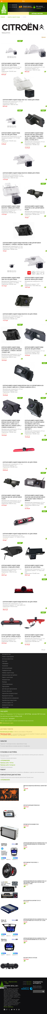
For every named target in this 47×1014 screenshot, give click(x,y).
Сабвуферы (5, 663)
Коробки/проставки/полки (9, 700)
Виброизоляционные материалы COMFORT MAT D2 (35, 786)
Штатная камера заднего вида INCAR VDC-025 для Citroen (20, 314)
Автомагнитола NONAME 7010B (31, 824)
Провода (4, 682)
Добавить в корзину (22, 73)
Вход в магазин (38, 13)
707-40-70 (27, 984)
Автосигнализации (7, 668)
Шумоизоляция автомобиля (9, 675)
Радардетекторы (6, 670)
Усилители (5, 666)
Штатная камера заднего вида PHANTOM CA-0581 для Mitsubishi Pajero (34, 207)
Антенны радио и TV (7, 702)
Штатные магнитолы (7, 659)
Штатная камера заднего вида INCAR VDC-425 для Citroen (20, 602)
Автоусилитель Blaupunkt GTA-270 (32, 900)
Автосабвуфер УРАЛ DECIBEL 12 (31, 862)
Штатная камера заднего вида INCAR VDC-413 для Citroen (20, 533)
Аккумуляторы (6, 679)
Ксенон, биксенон (7, 691)
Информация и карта (7, 723)
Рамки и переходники (8, 656)
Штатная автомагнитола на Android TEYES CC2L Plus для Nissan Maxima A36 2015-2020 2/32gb (35, 939)
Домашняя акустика (7, 705)
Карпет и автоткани (7, 677)
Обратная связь (13, 981)
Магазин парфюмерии (8, 1006)
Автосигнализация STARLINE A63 (32, 805)
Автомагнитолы (6, 654)
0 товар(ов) (40, 8)
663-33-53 (27, 982)
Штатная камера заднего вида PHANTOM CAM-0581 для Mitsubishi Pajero (12, 497)
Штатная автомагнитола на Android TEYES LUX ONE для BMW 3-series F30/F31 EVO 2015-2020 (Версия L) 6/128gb (35, 882)
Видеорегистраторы (7, 695)
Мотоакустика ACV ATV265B (30, 957)
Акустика (4, 661)
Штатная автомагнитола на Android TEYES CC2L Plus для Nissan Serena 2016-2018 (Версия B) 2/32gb (35, 844)
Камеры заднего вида (14, 17)
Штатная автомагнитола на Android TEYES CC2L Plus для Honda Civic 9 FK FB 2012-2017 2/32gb (35, 920)
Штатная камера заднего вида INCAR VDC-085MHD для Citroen (21, 173)
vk (4, 1009)
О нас (5, 981)
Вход (7, 983)
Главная (2, 17)
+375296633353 (5, 760)
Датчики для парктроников (9, 689)
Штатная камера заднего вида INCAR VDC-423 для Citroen (20, 462)
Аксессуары (5, 707)
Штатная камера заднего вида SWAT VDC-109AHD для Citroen (21, 100)
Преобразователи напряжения (10, 698)
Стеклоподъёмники (7, 684)
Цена (43, 37)
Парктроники (5, 686)
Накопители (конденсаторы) (10, 693)
